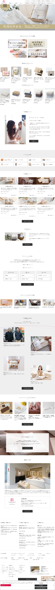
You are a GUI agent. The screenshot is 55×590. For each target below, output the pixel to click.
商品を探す (27, 3)
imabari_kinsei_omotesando (29, 505)
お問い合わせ (28, 579)
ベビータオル (13, 555)
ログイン (21, 572)
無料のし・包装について (42, 3)
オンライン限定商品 (42, 555)
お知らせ (20, 3)
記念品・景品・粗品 (36, 559)
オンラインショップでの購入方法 (14, 570)
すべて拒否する (41, 585)
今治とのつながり (11, 567)
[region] (27, 585)
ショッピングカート (22, 570)
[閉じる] (53, 585)
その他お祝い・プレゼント (42, 275)
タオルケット (48, 553)
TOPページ (3, 565)
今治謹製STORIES (4, 570)
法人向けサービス (50, 3)
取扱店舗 (16, 3)
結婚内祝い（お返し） (9, 278)
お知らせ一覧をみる (27, 424)
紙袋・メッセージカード (27, 267)
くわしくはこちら (27, 448)
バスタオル (40, 553)
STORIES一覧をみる (27, 388)
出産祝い (23, 275)
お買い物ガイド (33, 3)
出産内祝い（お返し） (25, 278)
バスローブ (21, 555)
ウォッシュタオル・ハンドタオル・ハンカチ (18, 553)
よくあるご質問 (11, 576)
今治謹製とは (11, 3)
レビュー (3, 572)
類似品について (22, 567)
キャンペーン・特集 (5, 567)
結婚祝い (6, 275)
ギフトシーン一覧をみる (27, 284)
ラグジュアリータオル (31, 555)
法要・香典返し (40, 278)
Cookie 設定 (41, 583)
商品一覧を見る (27, 244)
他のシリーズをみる (27, 221)
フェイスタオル (31, 553)
